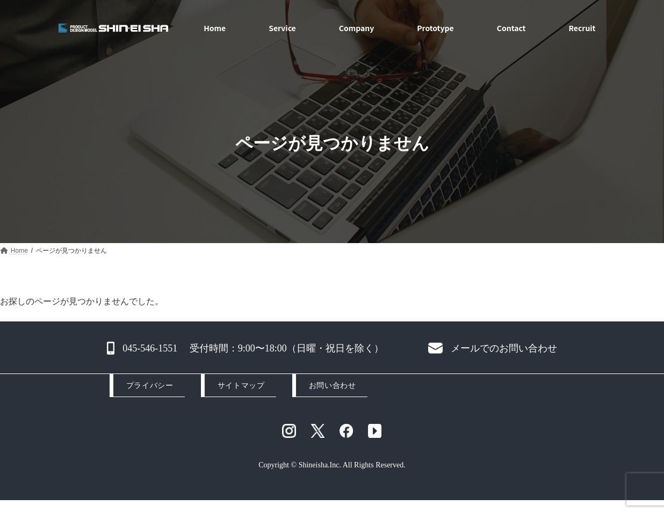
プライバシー (149, 386)
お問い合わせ (332, 386)
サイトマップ (241, 386)
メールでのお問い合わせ (504, 348)
